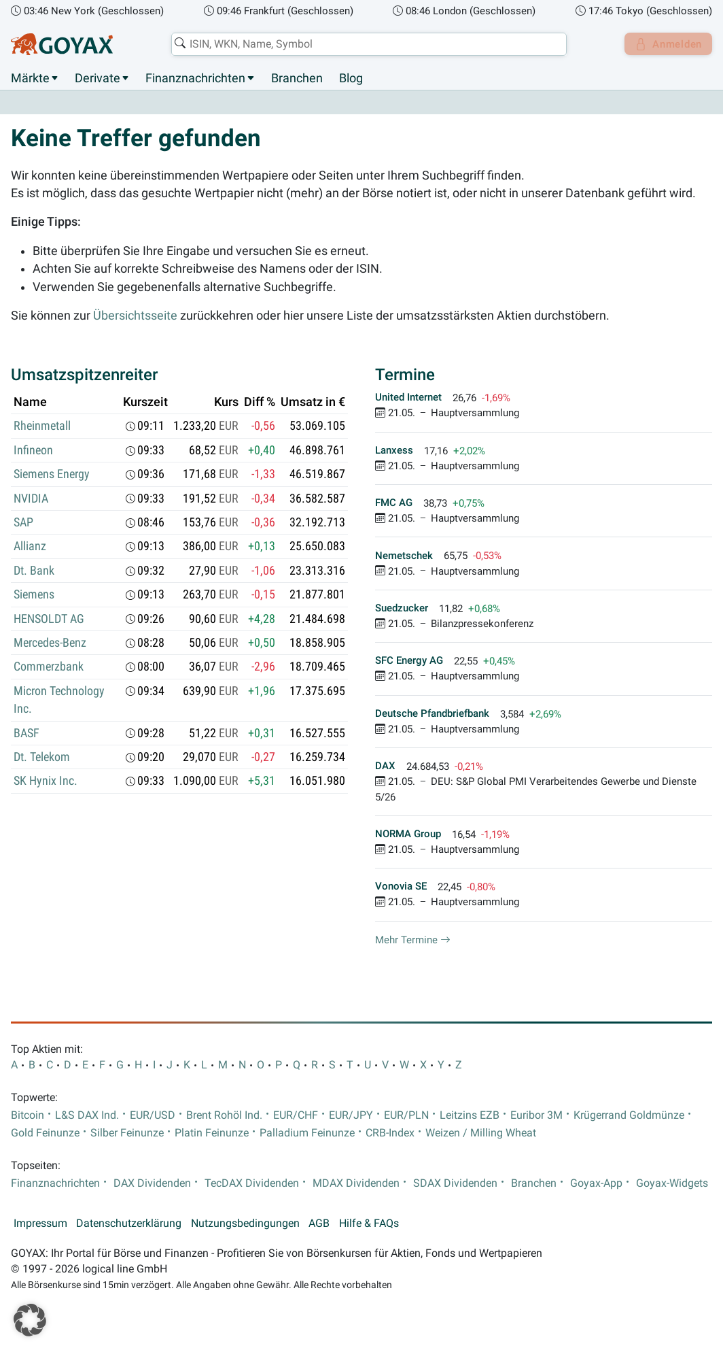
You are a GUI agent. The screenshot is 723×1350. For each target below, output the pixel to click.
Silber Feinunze (127, 1133)
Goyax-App (596, 1183)
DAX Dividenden (152, 1183)
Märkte (30, 78)
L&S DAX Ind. (87, 1115)
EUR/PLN (406, 1115)
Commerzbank (49, 667)
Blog (351, 78)
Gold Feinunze (45, 1133)
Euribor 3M (536, 1115)
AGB (319, 1223)
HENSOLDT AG (49, 619)
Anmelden (665, 44)
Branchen (297, 78)
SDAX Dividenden (455, 1183)
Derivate (97, 78)
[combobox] (365, 44)
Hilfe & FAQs (369, 1223)
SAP (23, 523)
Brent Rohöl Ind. (224, 1115)
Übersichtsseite (135, 315)
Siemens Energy (52, 475)
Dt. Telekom (42, 757)
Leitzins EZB (469, 1115)
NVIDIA (31, 498)
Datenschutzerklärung (128, 1223)
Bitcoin (27, 1115)
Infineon (33, 450)
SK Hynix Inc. (45, 781)
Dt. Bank (34, 570)
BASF (26, 733)
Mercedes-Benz (50, 643)
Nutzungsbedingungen (245, 1223)
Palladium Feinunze (307, 1133)
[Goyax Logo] (62, 44)
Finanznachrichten (195, 78)
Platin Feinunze (212, 1133)
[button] (30, 1320)
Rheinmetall (42, 426)
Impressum (40, 1223)
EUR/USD (152, 1115)
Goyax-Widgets (672, 1183)
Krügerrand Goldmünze (629, 1115)
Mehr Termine (413, 940)
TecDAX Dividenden (252, 1183)
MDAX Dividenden (356, 1183)
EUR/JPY (351, 1115)
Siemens (34, 595)
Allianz (30, 547)
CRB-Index (390, 1133)
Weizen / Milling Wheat (480, 1133)
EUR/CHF (295, 1115)
